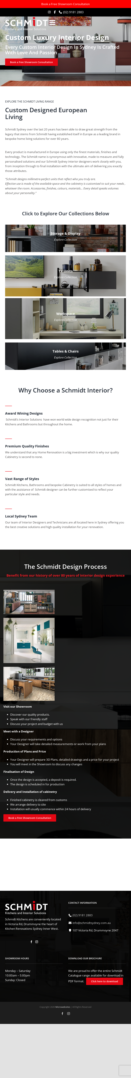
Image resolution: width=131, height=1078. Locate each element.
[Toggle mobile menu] (52, 22)
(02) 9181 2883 (73, 12)
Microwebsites (62, 1006)
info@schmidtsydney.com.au (91, 923)
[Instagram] (36, 941)
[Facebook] (31, 941)
